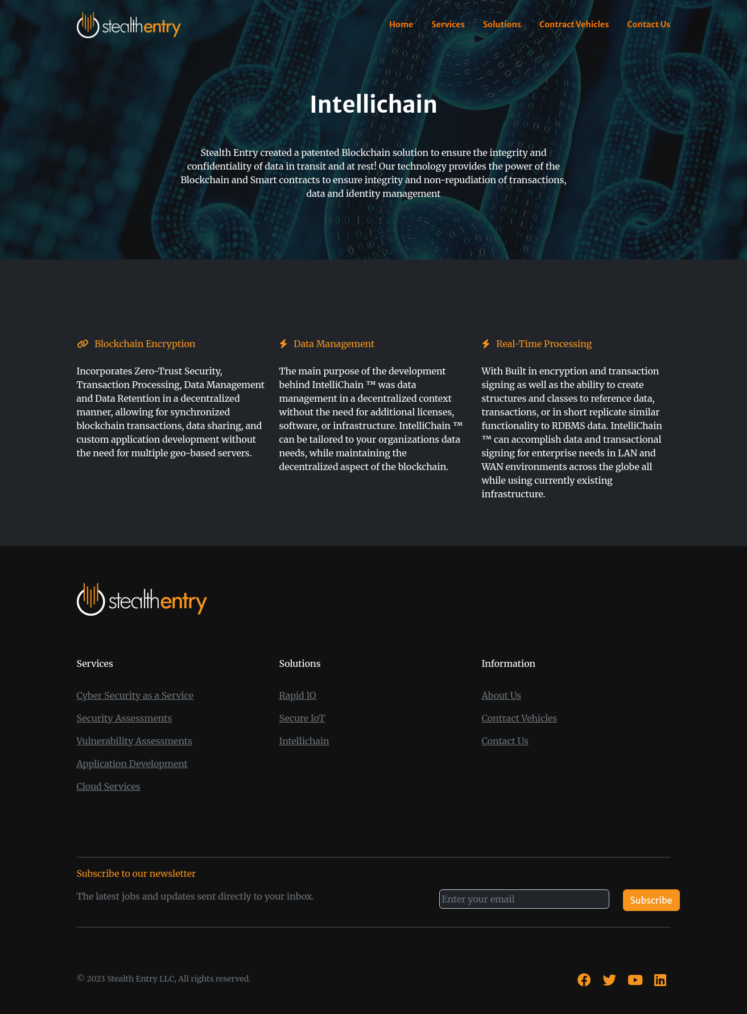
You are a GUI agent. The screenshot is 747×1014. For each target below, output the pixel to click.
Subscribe (651, 900)
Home (401, 24)
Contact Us (648, 24)
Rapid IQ (297, 695)
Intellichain (304, 741)
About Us (502, 695)
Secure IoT (302, 718)
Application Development (132, 763)
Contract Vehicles (574, 24)
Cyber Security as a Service (135, 695)
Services (447, 24)
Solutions (502, 24)
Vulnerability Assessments (134, 741)
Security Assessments (124, 718)
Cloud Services (109, 786)
